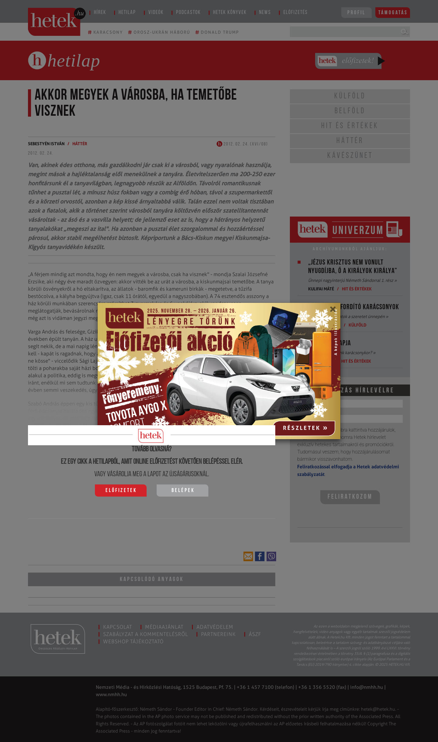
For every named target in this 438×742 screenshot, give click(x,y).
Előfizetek (121, 491)
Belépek (183, 491)
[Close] (332, 311)
